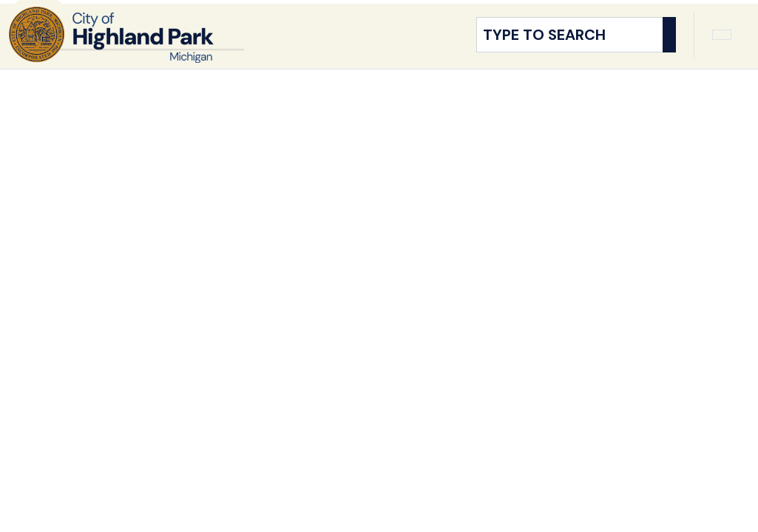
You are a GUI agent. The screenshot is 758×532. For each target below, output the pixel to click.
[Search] (669, 48)
